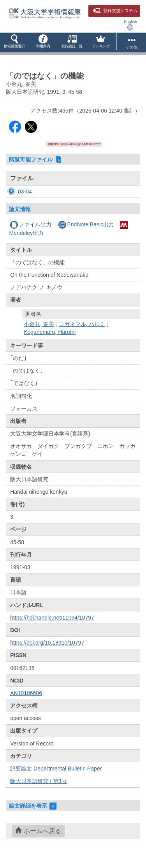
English (130, 24)
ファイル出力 (30, 224)
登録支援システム (115, 10)
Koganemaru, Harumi (50, 332)
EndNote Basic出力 (86, 224)
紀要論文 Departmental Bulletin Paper (56, 768)
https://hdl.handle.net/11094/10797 (52, 618)
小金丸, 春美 (39, 324)
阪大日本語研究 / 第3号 (38, 781)
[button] (14, 42)
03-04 (25, 191)
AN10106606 (26, 693)
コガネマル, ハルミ (82, 324)
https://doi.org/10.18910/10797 (47, 643)
